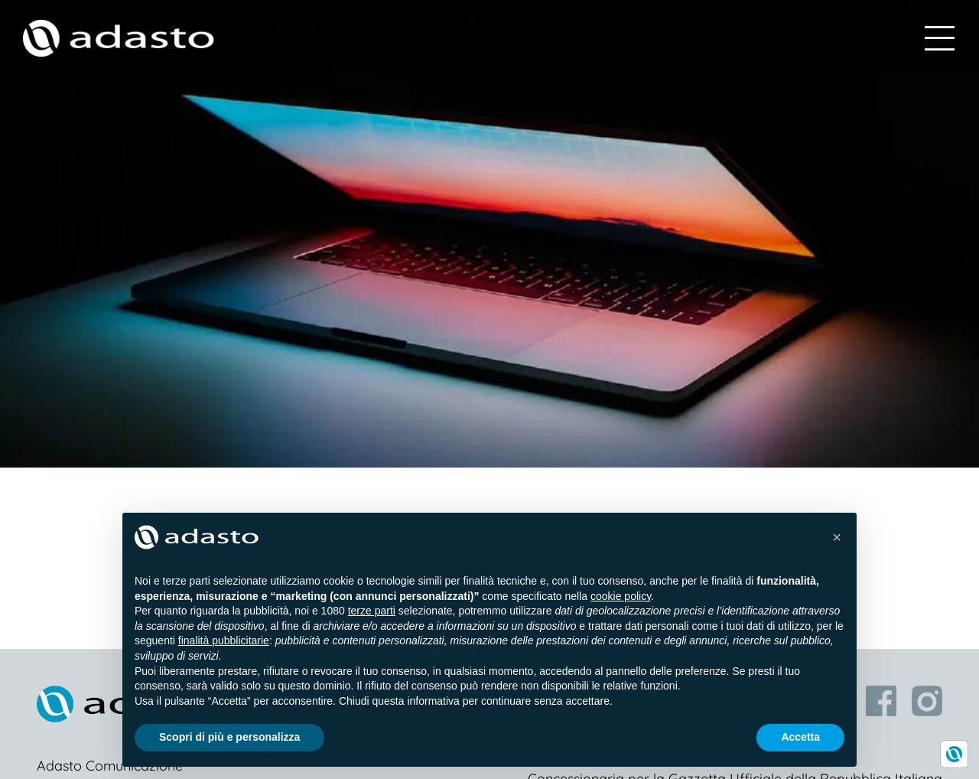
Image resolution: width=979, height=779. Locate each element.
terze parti (371, 611)
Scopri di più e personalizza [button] (229, 737)
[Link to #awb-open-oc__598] (940, 38)
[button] (837, 537)
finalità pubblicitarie (223, 640)
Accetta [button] (800, 737)
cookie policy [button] (620, 596)
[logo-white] (118, 28)
